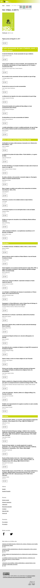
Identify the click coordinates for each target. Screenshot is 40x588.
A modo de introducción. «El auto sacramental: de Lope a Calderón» (17, 53)
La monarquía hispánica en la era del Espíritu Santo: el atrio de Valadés (18, 209)
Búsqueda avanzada (7, 506)
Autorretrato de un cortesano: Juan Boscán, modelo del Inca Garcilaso (18, 314)
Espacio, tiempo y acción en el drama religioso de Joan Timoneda (17, 358)
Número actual (5, 500)
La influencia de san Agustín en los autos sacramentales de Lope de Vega (19, 96)
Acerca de (4, 513)
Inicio (3, 5)
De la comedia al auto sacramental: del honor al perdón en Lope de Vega (19, 76)
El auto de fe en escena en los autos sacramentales (14, 86)
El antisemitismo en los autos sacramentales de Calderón (15, 117)
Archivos (8, 5)
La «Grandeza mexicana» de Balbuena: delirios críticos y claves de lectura (19, 246)
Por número (5, 522)
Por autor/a (4, 524)
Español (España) (6, 491)
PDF (5, 43)
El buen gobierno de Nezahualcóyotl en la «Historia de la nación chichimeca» (19, 554)
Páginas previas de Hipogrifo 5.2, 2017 (11, 38)
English (4, 489)
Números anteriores (6, 502)
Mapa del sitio (5, 511)
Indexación (4, 504)
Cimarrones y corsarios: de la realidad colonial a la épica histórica (17, 199)
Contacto (4, 509)
